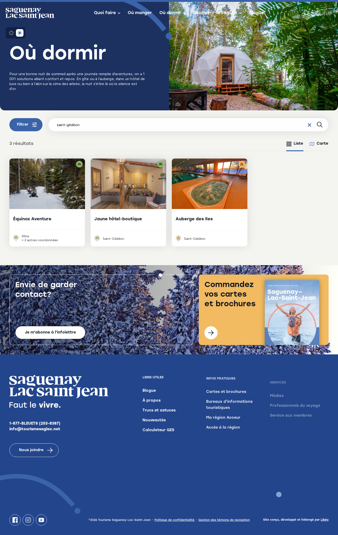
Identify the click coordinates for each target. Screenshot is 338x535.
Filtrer (27, 124)
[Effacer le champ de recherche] (309, 124)
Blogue (256, 13)
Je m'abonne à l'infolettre (50, 332)
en (330, 13)
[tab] (294, 144)
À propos (151, 409)
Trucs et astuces (159, 418)
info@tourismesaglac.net (34, 432)
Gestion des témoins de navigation (224, 520)
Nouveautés (154, 428)
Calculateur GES (158, 438)
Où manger (140, 13)
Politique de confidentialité (174, 520)
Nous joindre (36, 453)
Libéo (325, 520)
